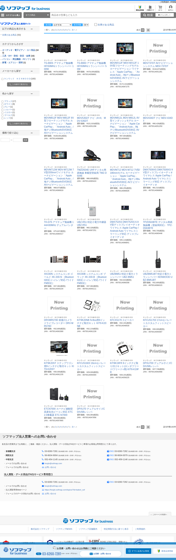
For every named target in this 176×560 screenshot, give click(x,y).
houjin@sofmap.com (53, 463)
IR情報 (173, 2)
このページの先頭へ (160, 514)
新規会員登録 (140, 9)
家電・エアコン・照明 (14, 62)
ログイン (170, 9)
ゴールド (9, 115)
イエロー (9, 112)
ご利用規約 (165, 2)
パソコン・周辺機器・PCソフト (18, 59)
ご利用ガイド (150, 9)
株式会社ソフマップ (40, 529)
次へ (74, 30)
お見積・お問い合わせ (100, 554)
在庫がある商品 (11, 35)
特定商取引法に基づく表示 (116, 529)
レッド (8, 118)
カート (160, 9)
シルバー (9, 109)
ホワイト (9, 104)
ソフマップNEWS (64, 529)
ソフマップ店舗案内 (88, 529)
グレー (8, 107)
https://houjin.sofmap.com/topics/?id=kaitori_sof (65, 490)
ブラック (10, 101)
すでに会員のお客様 (140, 551)
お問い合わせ (50, 467)
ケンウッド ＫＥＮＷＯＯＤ (20, 78)
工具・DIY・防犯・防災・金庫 (18, 56)
